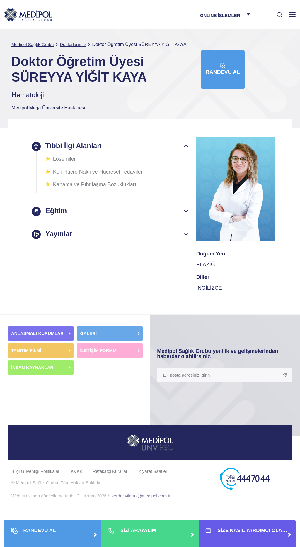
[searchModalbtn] (277, 13)
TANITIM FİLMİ (26, 350)
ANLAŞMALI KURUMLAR (37, 333)
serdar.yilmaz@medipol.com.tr (141, 495)
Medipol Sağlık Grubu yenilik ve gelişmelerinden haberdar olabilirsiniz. (217, 353)
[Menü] (292, 14)
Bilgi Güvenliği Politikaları (36, 471)
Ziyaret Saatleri (153, 471)
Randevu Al (223, 69)
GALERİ (88, 333)
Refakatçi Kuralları (111, 471)
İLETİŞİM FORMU (98, 350)
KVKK (77, 471)
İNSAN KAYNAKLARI (33, 367)
